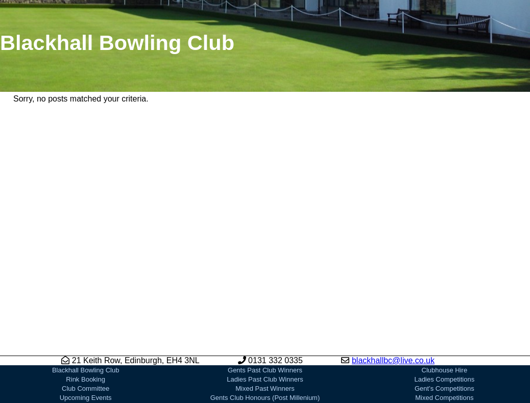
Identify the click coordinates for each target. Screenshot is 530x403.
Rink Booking (85, 343)
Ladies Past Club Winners (265, 343)
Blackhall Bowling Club (85, 334)
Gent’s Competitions (444, 353)
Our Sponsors (265, 389)
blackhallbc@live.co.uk (393, 324)
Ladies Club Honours (265, 380)
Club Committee (85, 353)
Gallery (85, 398)
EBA (444, 380)
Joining (85, 380)
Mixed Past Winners (265, 353)
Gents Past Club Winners (265, 334)
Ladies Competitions (444, 343)
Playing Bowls (265, 398)
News (85, 371)
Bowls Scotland (444, 371)
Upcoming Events (86, 362)
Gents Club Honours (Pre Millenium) (265, 371)
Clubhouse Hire (445, 334)
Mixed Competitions (444, 362)
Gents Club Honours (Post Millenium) (265, 362)
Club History (85, 389)
